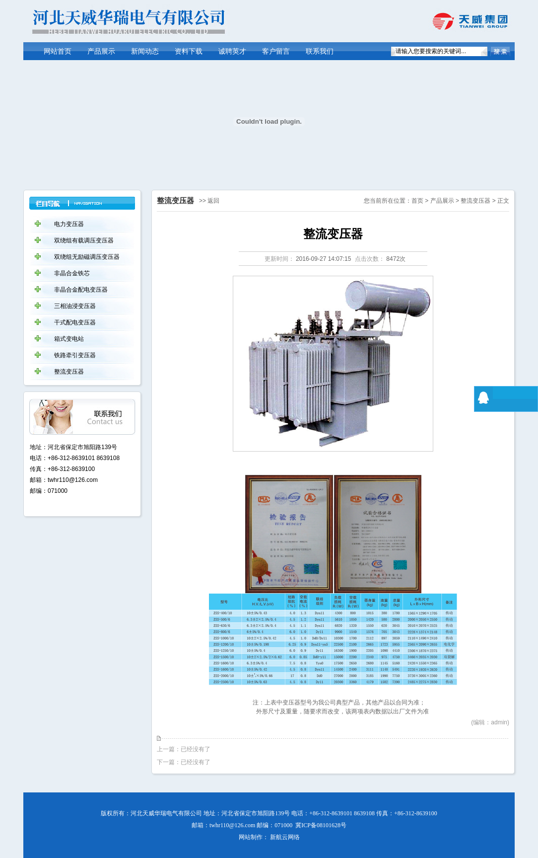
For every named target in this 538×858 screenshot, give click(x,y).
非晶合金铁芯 (72, 273)
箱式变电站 (69, 338)
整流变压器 (475, 200)
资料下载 (188, 51)
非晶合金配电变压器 (81, 289)
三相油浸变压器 (75, 306)
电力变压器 (69, 224)
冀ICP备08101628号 (320, 825)
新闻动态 (145, 51)
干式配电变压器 (75, 322)
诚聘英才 (232, 51)
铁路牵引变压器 (75, 355)
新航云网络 (285, 837)
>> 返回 (209, 200)
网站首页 (57, 51)
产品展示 (101, 51)
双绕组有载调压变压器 (84, 240)
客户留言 (276, 51)
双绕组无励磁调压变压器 (87, 256)
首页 (417, 200)
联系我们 (320, 51)
